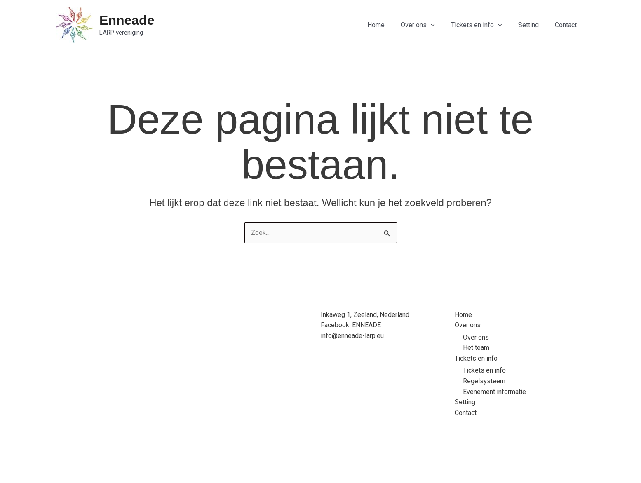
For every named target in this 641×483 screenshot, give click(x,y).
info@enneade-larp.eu (352, 336)
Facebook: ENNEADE (351, 325)
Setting (533, 25)
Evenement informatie (494, 391)
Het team (476, 348)
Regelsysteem (484, 381)
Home (389, 25)
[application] (441, 25)
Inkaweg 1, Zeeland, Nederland (365, 314)
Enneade (126, 20)
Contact (567, 25)
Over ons (428, 25)
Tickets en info (484, 25)
